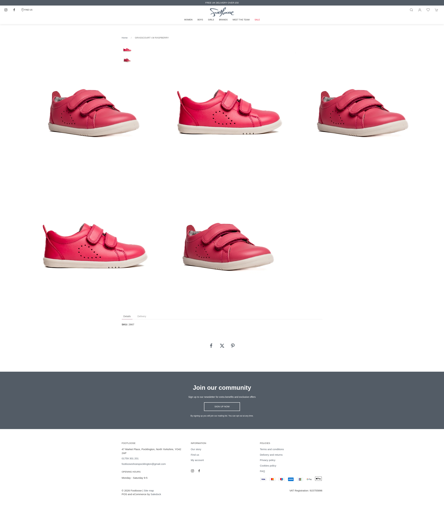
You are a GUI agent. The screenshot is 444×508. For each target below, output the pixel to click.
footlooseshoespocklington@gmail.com (144, 464)
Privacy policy (267, 460)
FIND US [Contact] (26, 10)
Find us (195, 454)
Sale (257, 19)
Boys (200, 19)
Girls (211, 19)
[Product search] (411, 10)
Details (127, 316)
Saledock (156, 494)
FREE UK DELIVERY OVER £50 (222, 3)
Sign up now (222, 406)
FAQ (262, 471)
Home (125, 37)
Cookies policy (268, 465)
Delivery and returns (271, 454)
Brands (223, 19)
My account (197, 460)
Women (188, 19)
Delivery (141, 316)
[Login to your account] (420, 10)
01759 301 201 (130, 458)
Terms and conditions (272, 449)
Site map (149, 490)
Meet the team (241, 19)
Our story (196, 449)
